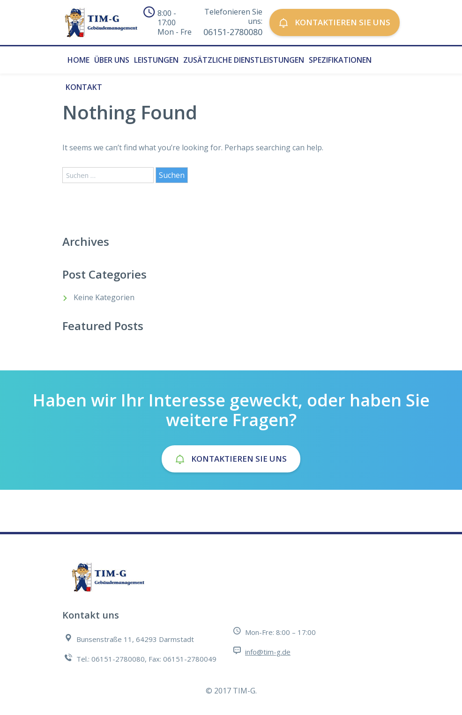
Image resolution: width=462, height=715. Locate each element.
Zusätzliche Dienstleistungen (243, 60)
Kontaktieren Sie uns (334, 22)
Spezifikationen (340, 60)
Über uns (111, 60)
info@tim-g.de (268, 651)
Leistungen (156, 60)
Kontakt (84, 87)
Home (78, 60)
